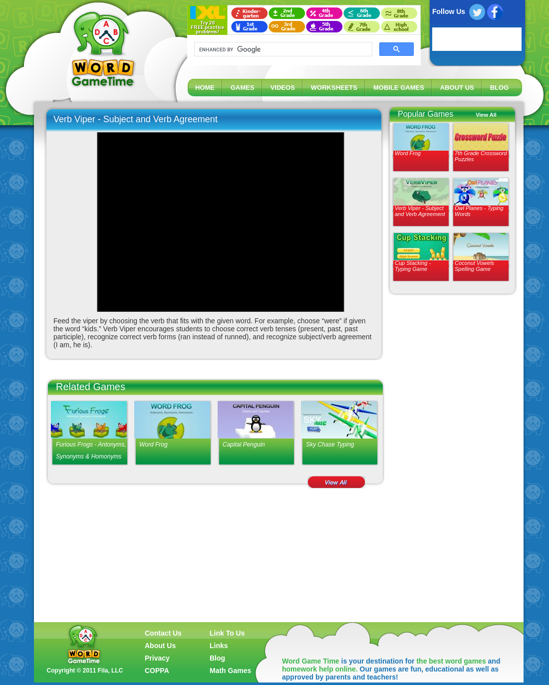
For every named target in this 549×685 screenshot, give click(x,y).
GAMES (243, 87)
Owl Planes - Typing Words (479, 211)
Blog (217, 658)
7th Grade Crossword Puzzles (481, 156)
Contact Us (163, 633)
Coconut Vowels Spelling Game (474, 266)
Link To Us (227, 633)
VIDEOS (283, 87)
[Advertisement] (449, 460)
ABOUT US (457, 87)
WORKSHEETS (334, 87)
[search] (282, 49)
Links (219, 646)
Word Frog (408, 153)
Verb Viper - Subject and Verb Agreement (420, 211)
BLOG (499, 87)
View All (486, 115)
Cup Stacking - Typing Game (413, 266)
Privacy (157, 658)
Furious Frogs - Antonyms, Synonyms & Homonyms (91, 450)
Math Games (230, 671)
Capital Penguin (244, 444)
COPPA (157, 671)
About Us (160, 646)
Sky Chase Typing (330, 444)
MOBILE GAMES (398, 87)
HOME (205, 87)
